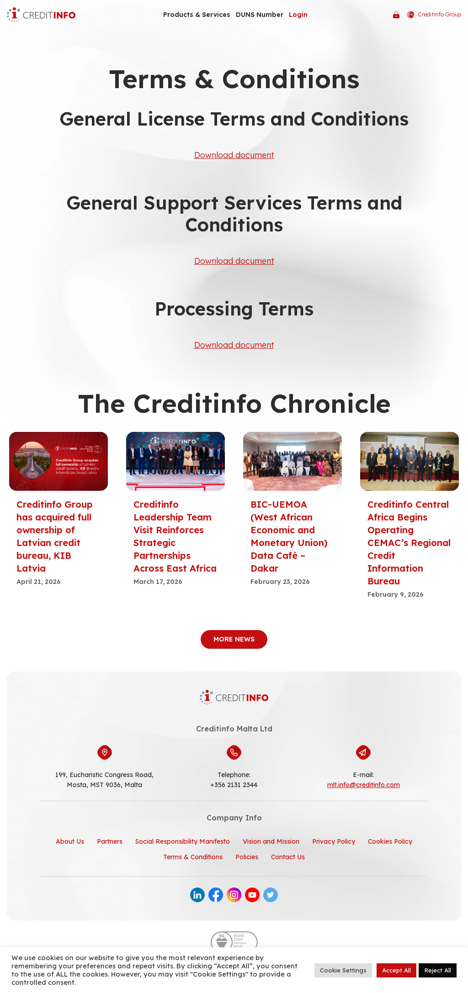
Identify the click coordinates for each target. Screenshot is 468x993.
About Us (70, 841)
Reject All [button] (437, 970)
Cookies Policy (390, 841)
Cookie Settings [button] (343, 970)
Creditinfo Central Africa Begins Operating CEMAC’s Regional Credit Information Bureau (409, 543)
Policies (246, 857)
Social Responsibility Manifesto (182, 841)
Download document (234, 155)
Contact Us (288, 857)
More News (234, 639)
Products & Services (196, 15)
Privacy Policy (333, 841)
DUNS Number (259, 15)
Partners (109, 841)
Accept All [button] (396, 970)
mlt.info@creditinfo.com (363, 785)
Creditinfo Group (434, 15)
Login (298, 15)
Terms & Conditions (193, 857)
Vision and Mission (271, 841)
